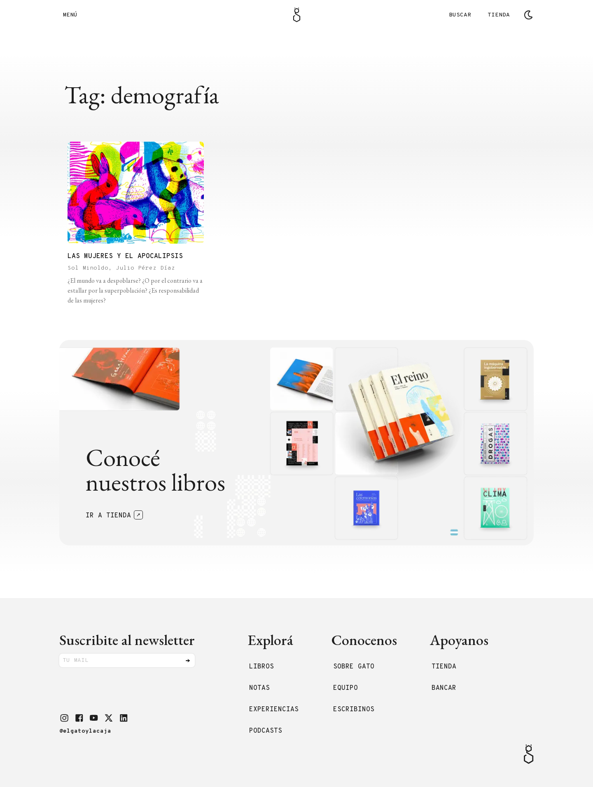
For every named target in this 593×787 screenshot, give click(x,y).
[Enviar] (188, 661)
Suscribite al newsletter (127, 640)
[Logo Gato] (297, 14)
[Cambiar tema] (528, 14)
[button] (64, 718)
